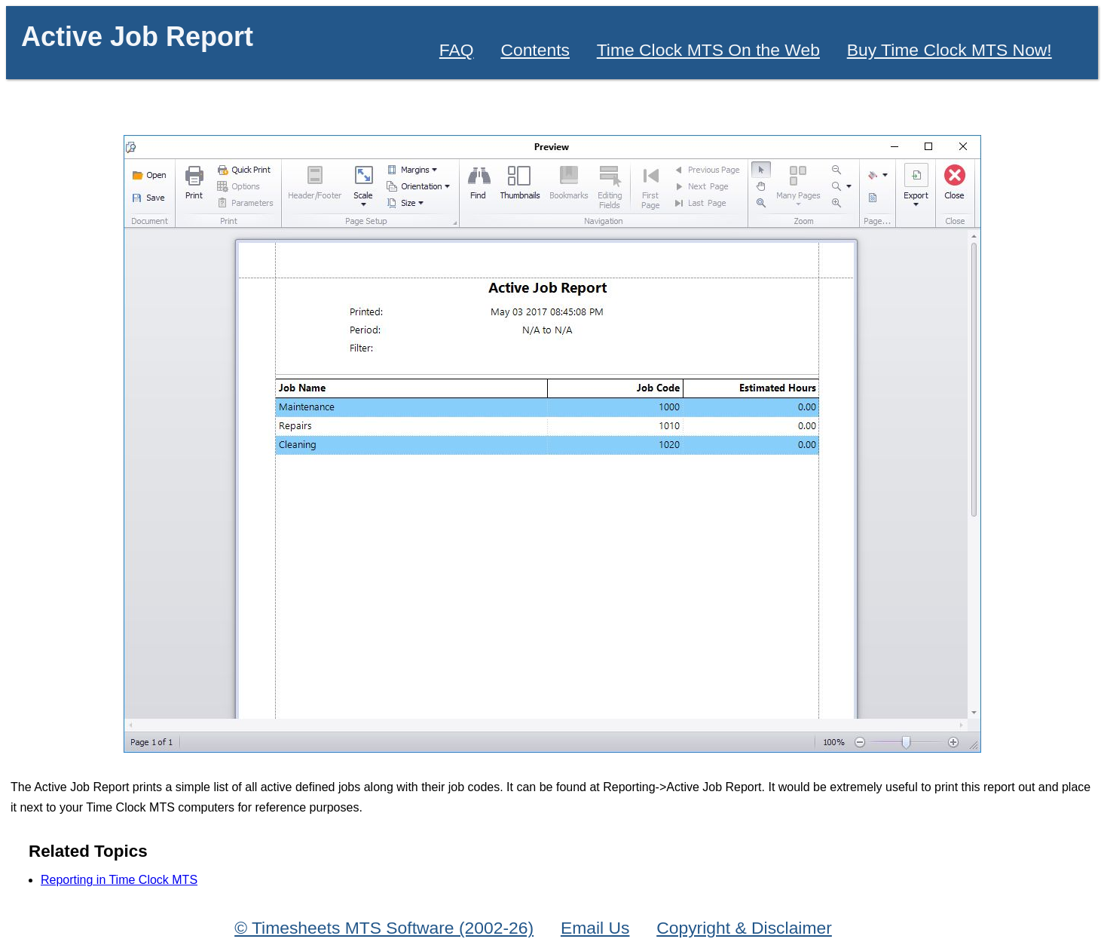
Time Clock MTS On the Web (708, 50)
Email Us (595, 927)
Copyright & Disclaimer (744, 927)
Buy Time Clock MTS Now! (949, 50)
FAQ (456, 50)
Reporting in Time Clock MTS (119, 879)
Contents (535, 50)
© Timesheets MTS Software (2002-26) (384, 927)
